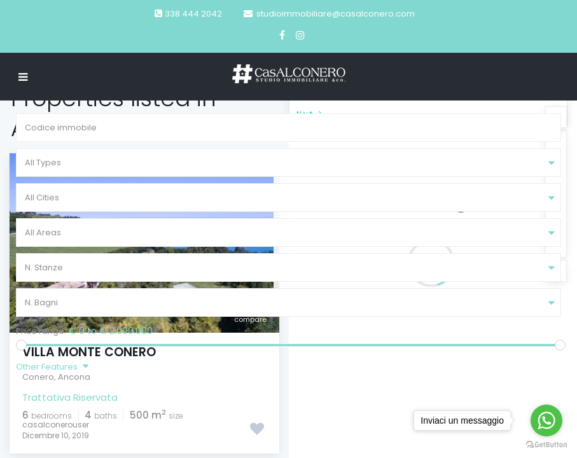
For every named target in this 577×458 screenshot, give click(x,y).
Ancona (74, 377)
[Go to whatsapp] (546, 420)
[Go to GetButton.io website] (546, 445)
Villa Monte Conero (89, 352)
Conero (38, 377)
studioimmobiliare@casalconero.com (335, 14)
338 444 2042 (193, 14)
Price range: (41, 331)
